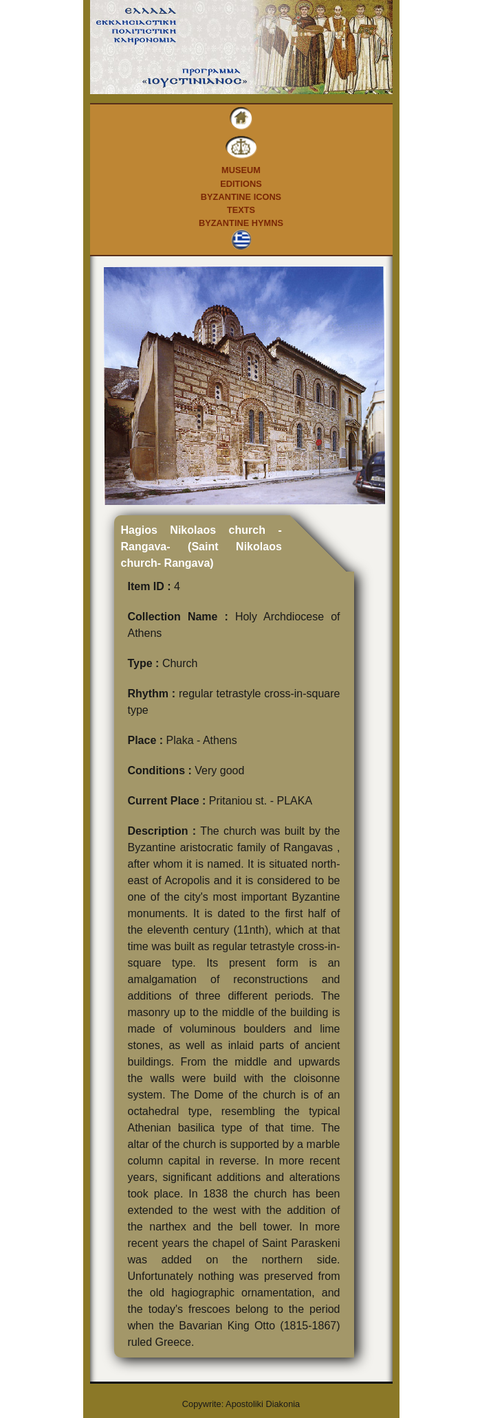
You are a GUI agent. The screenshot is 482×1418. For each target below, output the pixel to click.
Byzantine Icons (241, 197)
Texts (241, 210)
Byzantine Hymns (241, 223)
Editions (240, 184)
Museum (241, 170)
